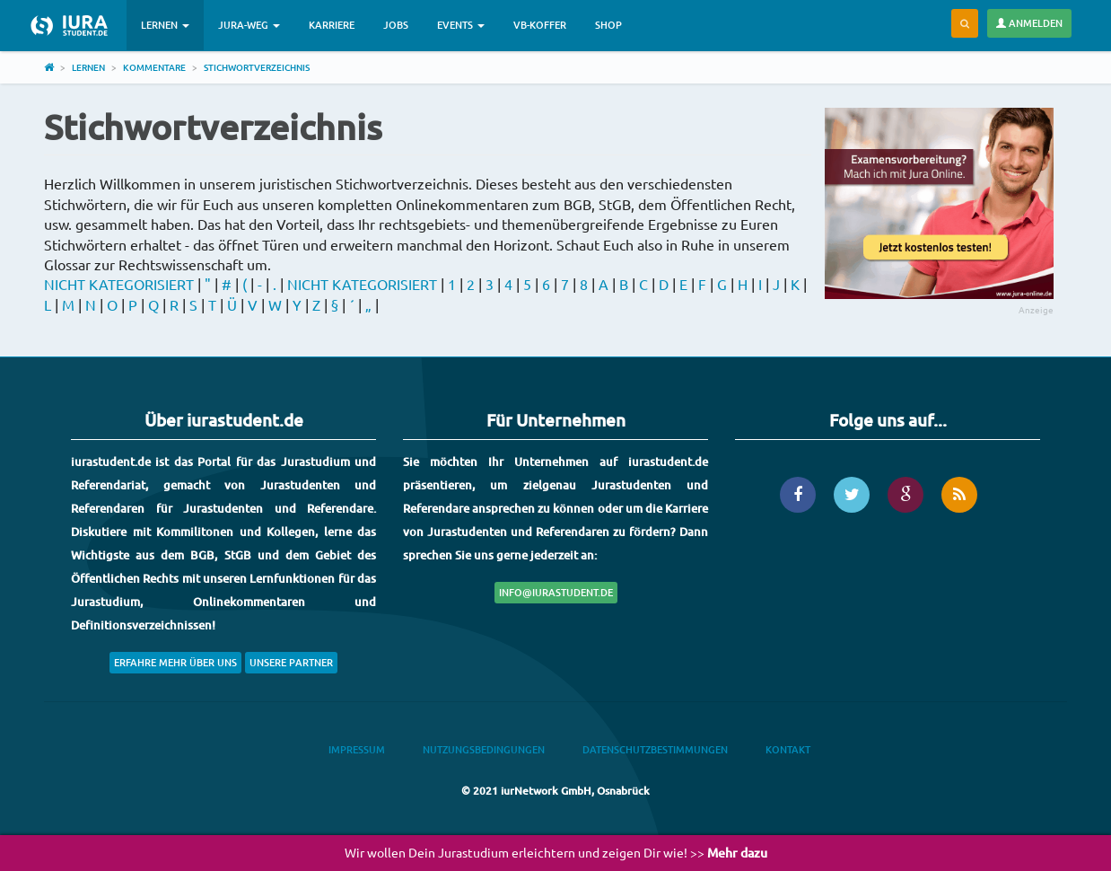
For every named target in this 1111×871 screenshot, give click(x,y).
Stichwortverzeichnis (257, 67)
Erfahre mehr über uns (175, 662)
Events (461, 24)
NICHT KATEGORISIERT (119, 284)
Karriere (331, 24)
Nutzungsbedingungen (484, 749)
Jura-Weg (249, 24)
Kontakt (787, 749)
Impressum (356, 749)
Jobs (395, 24)
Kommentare (154, 67)
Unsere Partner (291, 662)
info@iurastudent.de (556, 592)
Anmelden (1029, 23)
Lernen (165, 24)
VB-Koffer (539, 24)
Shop (608, 24)
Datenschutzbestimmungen (655, 749)
